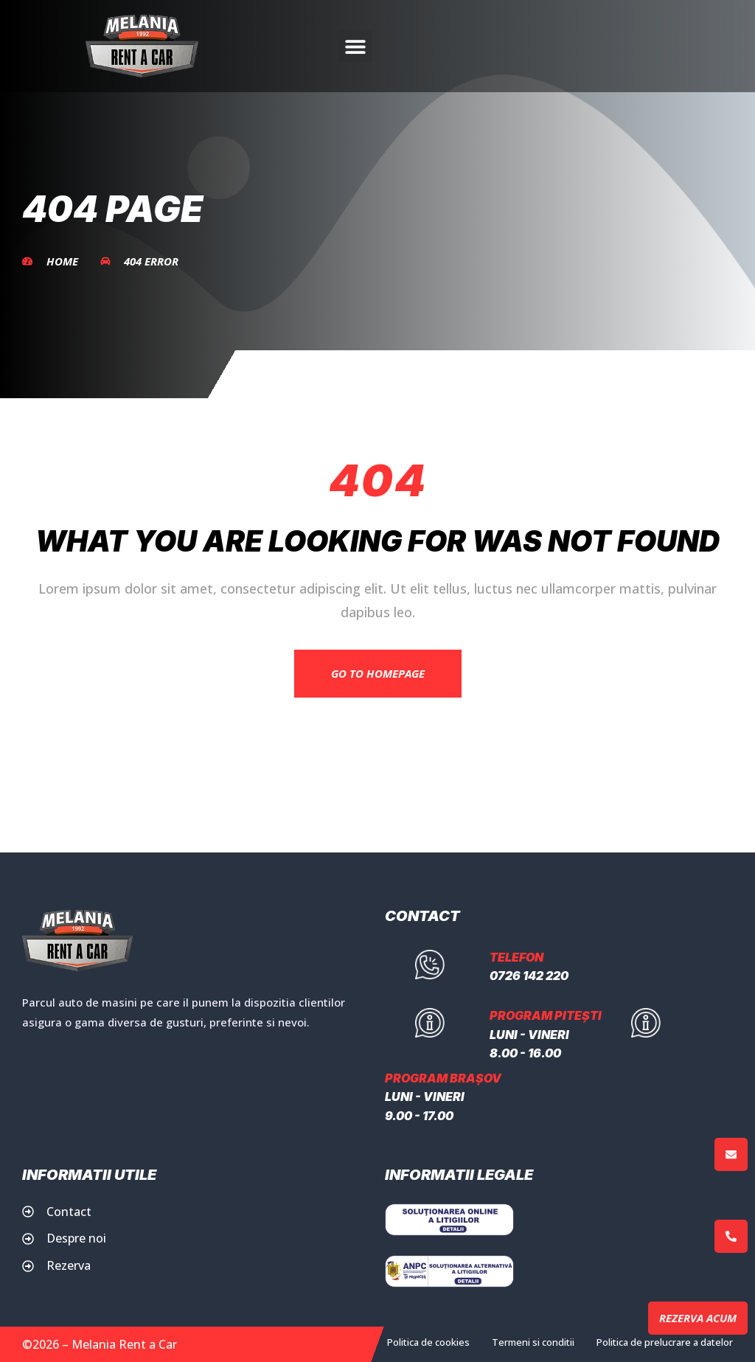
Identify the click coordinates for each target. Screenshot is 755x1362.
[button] (355, 46)
